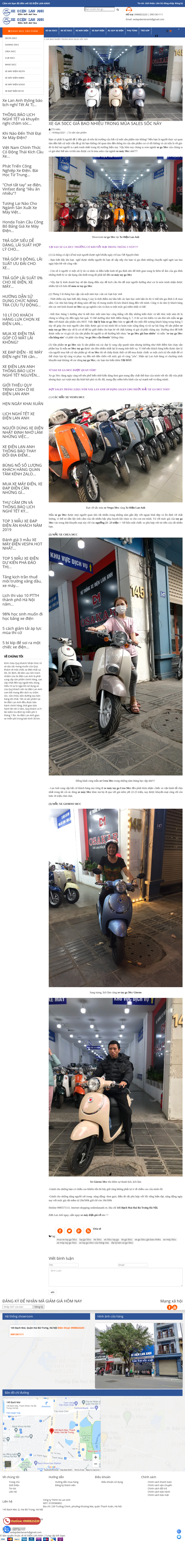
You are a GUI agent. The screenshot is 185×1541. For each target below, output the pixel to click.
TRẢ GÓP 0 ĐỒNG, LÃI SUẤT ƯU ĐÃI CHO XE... (22, 263)
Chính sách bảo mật (158, 1495)
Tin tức (12, 1488)
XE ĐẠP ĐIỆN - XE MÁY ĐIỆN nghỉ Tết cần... (22, 354)
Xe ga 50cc (126, 1239)
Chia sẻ (97, 1228)
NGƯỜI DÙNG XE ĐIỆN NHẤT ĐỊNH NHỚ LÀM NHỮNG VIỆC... (22, 432)
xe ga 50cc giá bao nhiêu (148, 1239)
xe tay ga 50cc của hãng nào (94, 1242)
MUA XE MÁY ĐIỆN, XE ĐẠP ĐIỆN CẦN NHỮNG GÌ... (22, 488)
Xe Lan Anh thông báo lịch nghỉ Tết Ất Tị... (22, 102)
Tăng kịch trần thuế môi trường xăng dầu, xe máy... (22, 581)
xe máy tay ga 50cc (67, 1242)
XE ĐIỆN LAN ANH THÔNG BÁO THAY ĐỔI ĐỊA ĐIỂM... (19, 451)
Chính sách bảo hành (159, 1491)
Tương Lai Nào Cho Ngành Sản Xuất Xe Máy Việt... (19, 208)
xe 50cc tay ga (111, 1239)
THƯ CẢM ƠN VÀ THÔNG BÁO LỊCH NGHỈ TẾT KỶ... (18, 507)
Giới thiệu (150, 3)
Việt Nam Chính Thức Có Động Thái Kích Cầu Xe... (23, 152)
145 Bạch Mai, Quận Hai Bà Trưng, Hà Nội (34, 1327)
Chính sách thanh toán (160, 1481)
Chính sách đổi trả (157, 1488)
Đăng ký (179, 3)
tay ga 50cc (85, 1239)
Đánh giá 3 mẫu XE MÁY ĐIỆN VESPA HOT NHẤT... (22, 544)
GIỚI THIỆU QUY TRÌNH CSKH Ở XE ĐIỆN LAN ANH (18, 389)
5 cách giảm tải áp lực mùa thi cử (22, 630)
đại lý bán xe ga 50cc (122, 1242)
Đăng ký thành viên (65, 1485)
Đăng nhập (169, 3)
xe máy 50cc (169, 1239)
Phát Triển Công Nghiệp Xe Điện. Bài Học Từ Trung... (20, 170)
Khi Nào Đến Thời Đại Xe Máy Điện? (21, 135)
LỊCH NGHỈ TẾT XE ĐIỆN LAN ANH (18, 416)
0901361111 (18, 1529)
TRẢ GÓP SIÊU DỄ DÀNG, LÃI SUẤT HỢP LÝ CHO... (21, 245)
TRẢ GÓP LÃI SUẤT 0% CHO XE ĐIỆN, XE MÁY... (22, 282)
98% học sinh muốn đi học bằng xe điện (22, 616)
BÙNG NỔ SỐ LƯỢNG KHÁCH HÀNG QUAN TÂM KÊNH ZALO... (22, 469)
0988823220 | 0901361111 (148, 14)
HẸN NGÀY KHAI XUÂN (22, 403)
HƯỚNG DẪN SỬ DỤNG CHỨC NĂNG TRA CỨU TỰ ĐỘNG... (21, 301)
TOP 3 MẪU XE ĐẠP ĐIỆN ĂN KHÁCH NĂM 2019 (22, 525)
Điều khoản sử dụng (112, 1481)
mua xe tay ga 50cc (67, 1239)
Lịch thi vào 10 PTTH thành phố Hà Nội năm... (20, 600)
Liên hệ (159, 3)
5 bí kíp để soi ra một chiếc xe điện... (21, 645)
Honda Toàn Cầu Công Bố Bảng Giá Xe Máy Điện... (22, 226)
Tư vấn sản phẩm (77, 132)
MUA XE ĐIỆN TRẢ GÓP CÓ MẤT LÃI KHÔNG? (18, 338)
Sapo (62, 1535)
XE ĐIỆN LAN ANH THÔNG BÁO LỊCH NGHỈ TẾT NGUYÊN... (21, 371)
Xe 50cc (98, 1239)
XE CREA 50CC (68, 534)
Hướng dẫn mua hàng (66, 1481)
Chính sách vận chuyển (160, 1485)
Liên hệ (13, 1491)
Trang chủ (14, 1481)
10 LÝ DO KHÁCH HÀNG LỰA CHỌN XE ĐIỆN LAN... (21, 319)
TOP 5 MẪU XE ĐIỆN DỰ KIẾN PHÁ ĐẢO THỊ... (20, 562)
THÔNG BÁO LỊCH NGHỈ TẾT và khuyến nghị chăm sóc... (20, 119)
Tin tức (141, 3)
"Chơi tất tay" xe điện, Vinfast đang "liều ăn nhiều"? (22, 189)
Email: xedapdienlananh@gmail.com (22, 1532)
